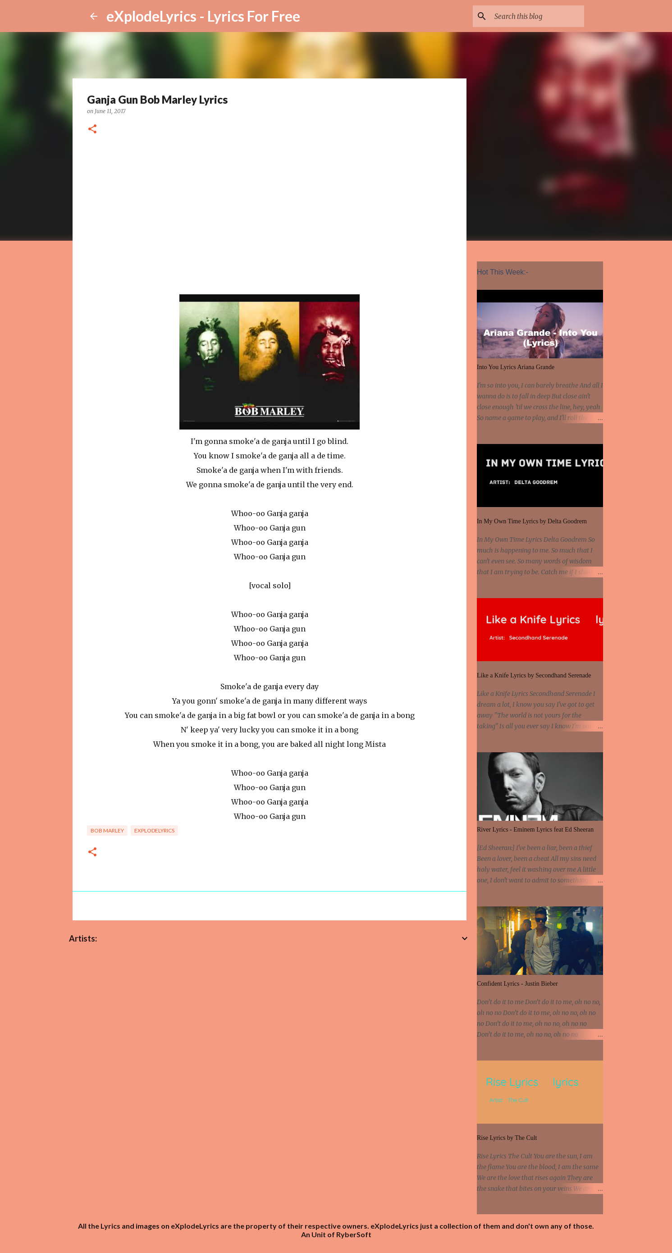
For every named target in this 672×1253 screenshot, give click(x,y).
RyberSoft (353, 1234)
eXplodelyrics (154, 830)
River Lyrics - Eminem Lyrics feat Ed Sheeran (535, 829)
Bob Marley (107, 830)
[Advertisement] (269, 217)
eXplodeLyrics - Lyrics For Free (203, 16)
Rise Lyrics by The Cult (507, 1137)
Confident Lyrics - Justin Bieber (517, 983)
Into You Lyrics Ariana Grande (515, 367)
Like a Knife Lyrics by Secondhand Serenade (534, 675)
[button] (92, 129)
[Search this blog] (536, 16)
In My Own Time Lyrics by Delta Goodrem (532, 521)
